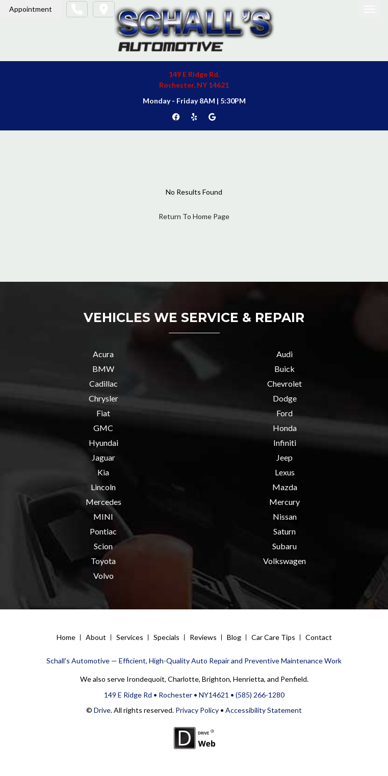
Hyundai (103, 442)
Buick (284, 368)
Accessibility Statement (263, 710)
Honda (285, 428)
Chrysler (103, 398)
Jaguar (103, 457)
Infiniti (284, 442)
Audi (284, 354)
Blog (234, 637)
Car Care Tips (273, 637)
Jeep (284, 457)
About (96, 637)
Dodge (285, 398)
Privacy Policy (196, 710)
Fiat (103, 413)
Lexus (285, 472)
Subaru (284, 546)
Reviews (203, 637)
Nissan (285, 516)
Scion (103, 546)
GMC (103, 428)
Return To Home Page (194, 216)
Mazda (284, 487)
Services (129, 637)
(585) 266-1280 (260, 694)
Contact (318, 637)
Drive (102, 710)
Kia (103, 472)
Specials (166, 637)
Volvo (103, 575)
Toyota (103, 561)
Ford (284, 413)
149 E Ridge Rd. (194, 74)
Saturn (284, 531)
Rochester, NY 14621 (194, 85)
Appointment (30, 9)
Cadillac (103, 383)
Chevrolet (284, 383)
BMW (103, 368)
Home (66, 637)
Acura (103, 354)
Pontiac (103, 531)
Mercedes (103, 501)
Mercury (284, 501)
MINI (103, 516)
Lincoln (103, 487)
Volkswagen (284, 561)
